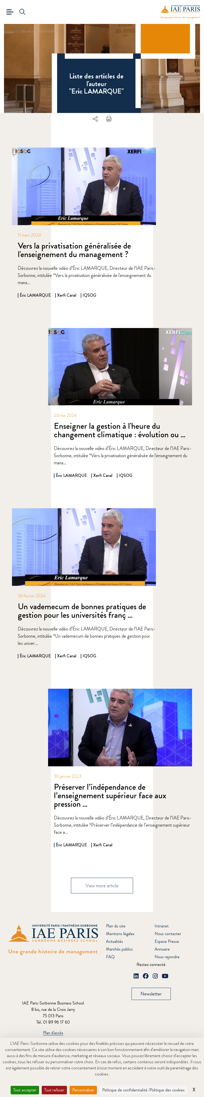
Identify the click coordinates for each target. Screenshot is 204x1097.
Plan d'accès (53, 1033)
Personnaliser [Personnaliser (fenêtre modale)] (83, 1090)
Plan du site (115, 926)
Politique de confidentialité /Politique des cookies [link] (143, 1090)
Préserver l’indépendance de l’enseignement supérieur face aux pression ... (110, 795)
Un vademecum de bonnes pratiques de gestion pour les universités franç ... (82, 610)
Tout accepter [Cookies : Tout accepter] (24, 1090)
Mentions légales (120, 934)
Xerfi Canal (66, 295)
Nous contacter (168, 934)
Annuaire (162, 949)
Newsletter (151, 993)
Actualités (114, 942)
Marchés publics (119, 949)
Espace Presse (167, 942)
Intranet (162, 926)
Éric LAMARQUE (35, 295)
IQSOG (89, 295)
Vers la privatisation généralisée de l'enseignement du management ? (74, 249)
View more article (102, 885)
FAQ (110, 957)
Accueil (9, 31)
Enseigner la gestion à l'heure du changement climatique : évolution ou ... (119, 430)
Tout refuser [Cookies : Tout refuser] (54, 1090)
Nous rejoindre (167, 957)
